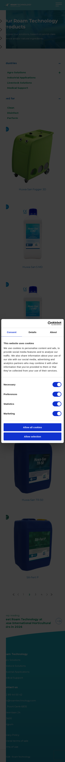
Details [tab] (32, 332)
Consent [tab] (11, 332)
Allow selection (32, 436)
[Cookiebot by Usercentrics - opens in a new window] (47, 323)
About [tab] (53, 332)
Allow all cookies (32, 427)
